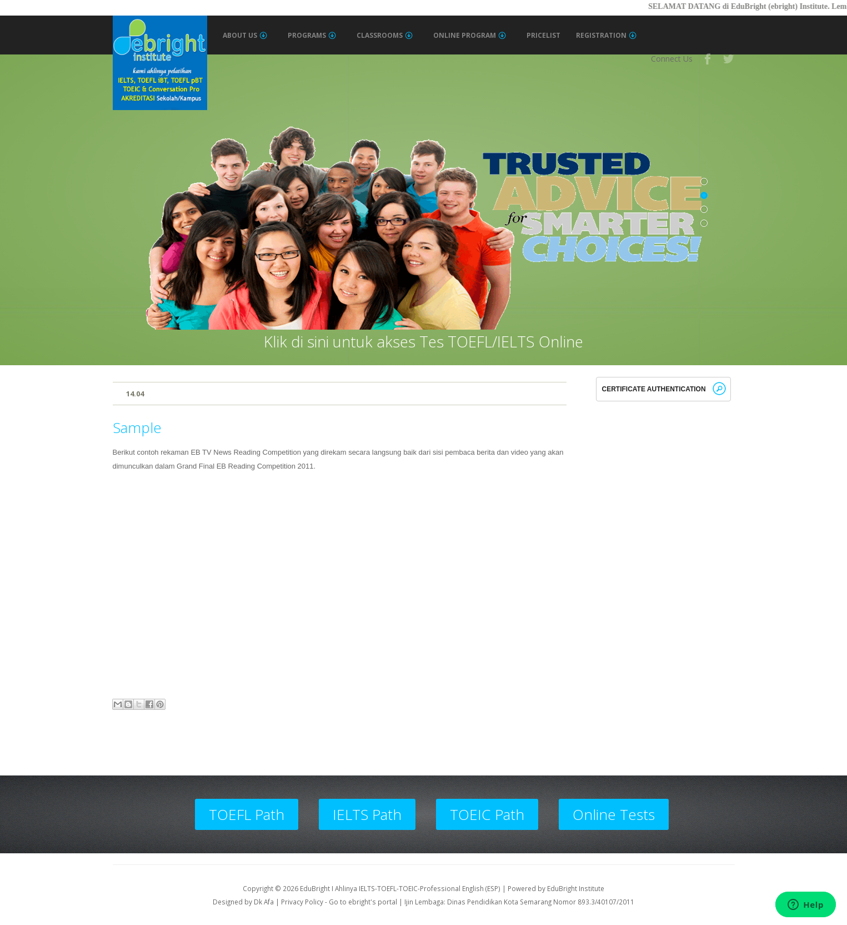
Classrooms (385, 35)
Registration (606, 35)
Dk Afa (264, 901)
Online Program (469, 35)
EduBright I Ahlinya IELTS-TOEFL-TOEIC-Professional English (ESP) (400, 888)
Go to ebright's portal (363, 901)
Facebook (708, 58)
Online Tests (614, 814)
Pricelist (543, 35)
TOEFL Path (246, 814)
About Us (245, 35)
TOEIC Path (487, 814)
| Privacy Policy (299, 901)
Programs (312, 35)
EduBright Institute (575, 888)
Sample (137, 427)
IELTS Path (367, 814)
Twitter (729, 58)
